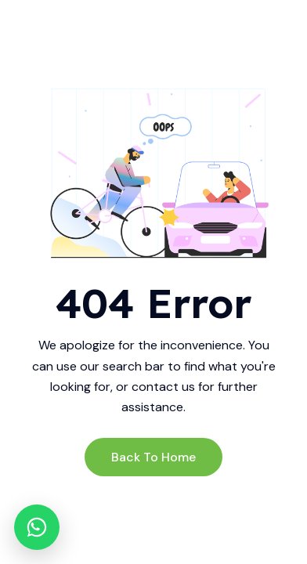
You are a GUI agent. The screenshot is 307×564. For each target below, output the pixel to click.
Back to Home (153, 457)
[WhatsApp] (37, 527)
